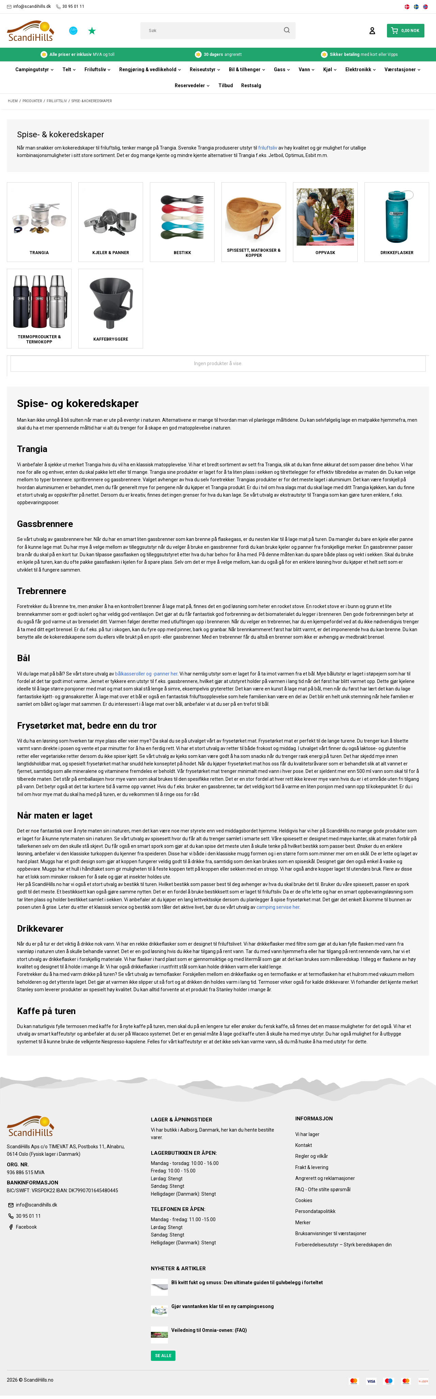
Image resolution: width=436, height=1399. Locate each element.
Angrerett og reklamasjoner (325, 1178)
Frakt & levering (311, 1167)
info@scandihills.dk (29, 6)
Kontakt (303, 1145)
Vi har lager (307, 1134)
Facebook (22, 1227)
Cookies (303, 1200)
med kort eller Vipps (359, 54)
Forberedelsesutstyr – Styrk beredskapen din (343, 1244)
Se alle (163, 1355)
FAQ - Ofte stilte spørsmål (323, 1189)
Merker (303, 1222)
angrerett (218, 54)
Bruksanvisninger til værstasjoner (331, 1233)
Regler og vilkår (311, 1156)
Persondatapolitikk (315, 1211)
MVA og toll (77, 54)
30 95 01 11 (70, 6)
